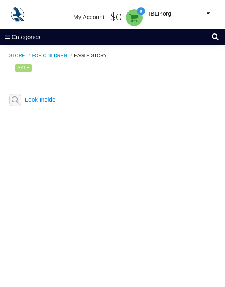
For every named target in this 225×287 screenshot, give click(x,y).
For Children (49, 55)
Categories (20, 36)
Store (17, 55)
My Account (88, 17)
